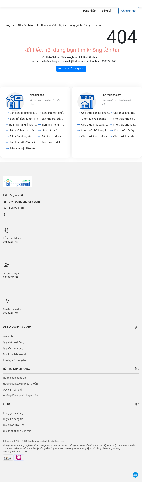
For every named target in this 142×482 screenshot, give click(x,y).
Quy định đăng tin (13, 389)
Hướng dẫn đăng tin (14, 377)
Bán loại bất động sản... (24, 142)
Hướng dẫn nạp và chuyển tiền (20, 395)
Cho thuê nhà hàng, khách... (95, 130)
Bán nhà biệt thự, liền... (24, 130)
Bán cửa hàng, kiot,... (24, 136)
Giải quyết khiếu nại (14, 424)
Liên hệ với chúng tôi (14, 360)
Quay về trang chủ (71, 68)
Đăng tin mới (128, 10)
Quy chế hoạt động (14, 342)
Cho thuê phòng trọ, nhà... (124, 124)
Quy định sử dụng (13, 348)
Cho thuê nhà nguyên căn (124, 118)
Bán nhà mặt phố (53, 112)
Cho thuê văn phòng (96, 118)
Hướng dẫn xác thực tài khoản (20, 383)
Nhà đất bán (37, 95)
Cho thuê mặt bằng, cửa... (95, 124)
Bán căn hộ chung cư (24, 112)
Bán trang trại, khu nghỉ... (53, 142)
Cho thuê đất (124, 130)
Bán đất (49, 130)
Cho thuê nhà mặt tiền (124, 112)
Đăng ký (106, 10)
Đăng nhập (89, 10)
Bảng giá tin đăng (13, 413)
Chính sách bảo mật (14, 354)
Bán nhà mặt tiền (22, 148)
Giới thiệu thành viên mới (17, 430)
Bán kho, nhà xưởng (53, 136)
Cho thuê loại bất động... (124, 136)
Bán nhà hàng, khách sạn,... (23, 124)
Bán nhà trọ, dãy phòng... (53, 118)
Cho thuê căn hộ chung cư (95, 112)
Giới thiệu (8, 336)
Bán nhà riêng (53, 124)
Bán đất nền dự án (24, 118)
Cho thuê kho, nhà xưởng (95, 136)
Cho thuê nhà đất (111, 95)
